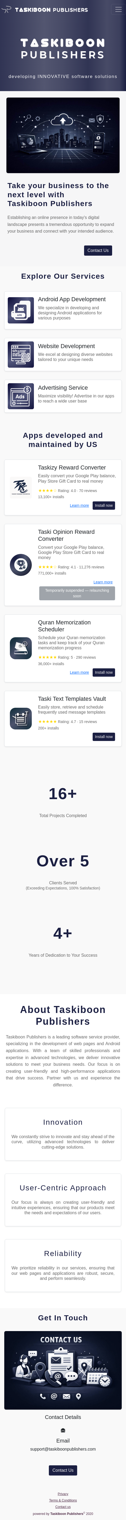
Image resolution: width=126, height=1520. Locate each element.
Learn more (79, 505)
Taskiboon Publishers (50, 203)
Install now (104, 505)
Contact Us (98, 250)
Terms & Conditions (63, 1500)
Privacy (63, 1494)
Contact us (62, 1507)
